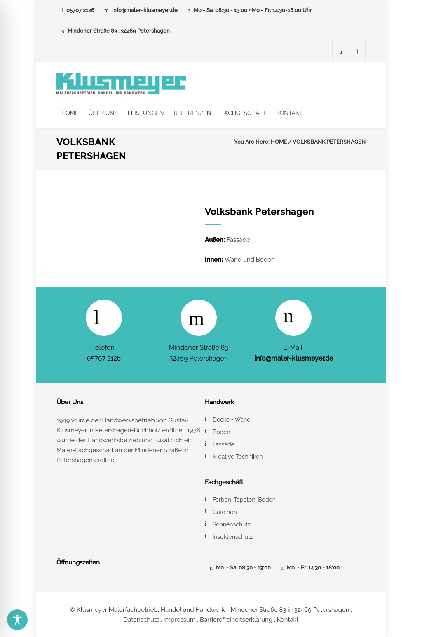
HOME (70, 113)
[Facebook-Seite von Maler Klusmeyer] (341, 51)
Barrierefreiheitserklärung (236, 619)
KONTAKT (289, 113)
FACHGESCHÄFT (244, 113)
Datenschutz (141, 619)
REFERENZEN (192, 113)
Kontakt (288, 619)
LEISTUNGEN (146, 113)
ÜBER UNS (103, 113)
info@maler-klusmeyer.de (145, 10)
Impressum (180, 619)
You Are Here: (252, 142)
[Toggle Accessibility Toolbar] (17, 620)
